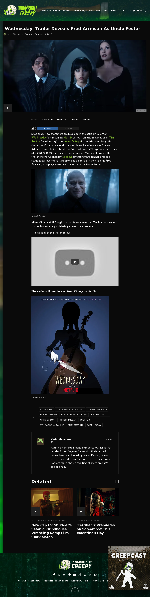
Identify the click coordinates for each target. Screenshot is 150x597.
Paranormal (98, 581)
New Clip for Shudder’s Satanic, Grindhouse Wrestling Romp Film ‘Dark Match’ (51, 531)
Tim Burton (76, 425)
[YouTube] (138, 10)
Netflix (85, 420)
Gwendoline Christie (74, 414)
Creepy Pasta (76, 581)
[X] (127, 10)
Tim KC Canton (84, 520)
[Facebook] (123, 10)
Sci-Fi (87, 581)
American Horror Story (29, 581)
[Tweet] (61, 120)
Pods (91, 10)
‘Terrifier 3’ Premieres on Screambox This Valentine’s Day (96, 529)
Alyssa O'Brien (38, 520)
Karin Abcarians (15, 34)
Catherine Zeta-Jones (71, 409)
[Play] (75, 262)
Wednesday (39, 137)
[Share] (47, 120)
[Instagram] (130, 10)
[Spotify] (141, 10)
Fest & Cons (102, 10)
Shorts (112, 10)
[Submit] (86, 120)
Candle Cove (113, 581)
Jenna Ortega (100, 414)
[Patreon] (134, 10)
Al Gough (47, 409)
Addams (67, 156)
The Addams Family (52, 425)
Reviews (66, 10)
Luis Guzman (48, 420)
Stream (57, 10)
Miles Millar (68, 420)
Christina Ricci (98, 409)
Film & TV (46, 10)
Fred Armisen (49, 414)
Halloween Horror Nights (55, 581)
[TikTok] (80, 574)
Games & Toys (80, 10)
